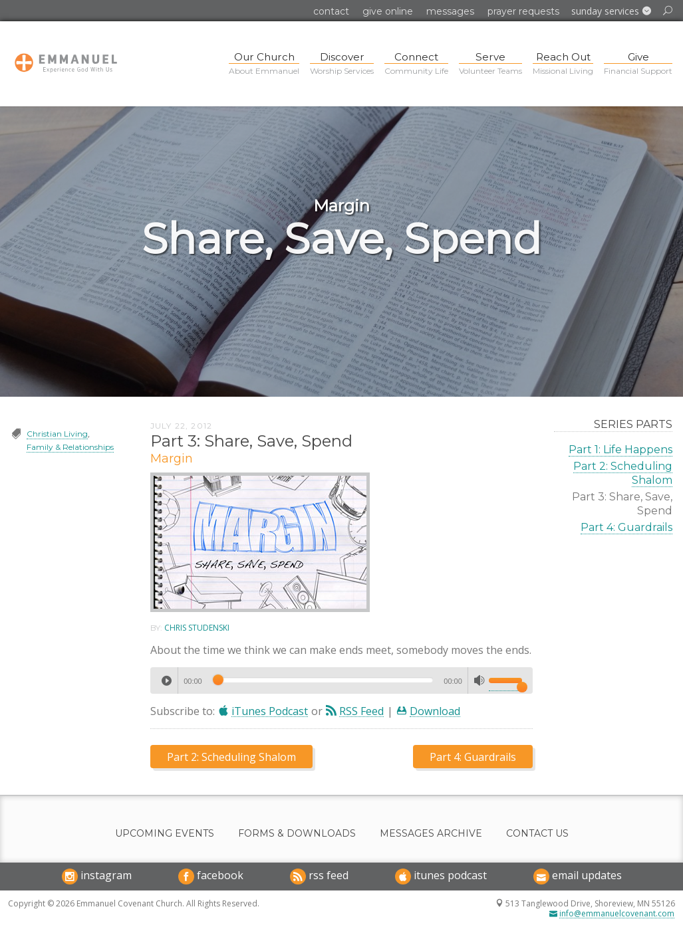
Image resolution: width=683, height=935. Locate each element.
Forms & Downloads (297, 833)
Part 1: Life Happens (620, 449)
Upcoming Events (164, 833)
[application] (341, 680)
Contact (331, 11)
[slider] (323, 679)
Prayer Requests (523, 11)
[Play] (166, 680)
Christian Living (57, 434)
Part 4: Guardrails (626, 527)
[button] (611, 11)
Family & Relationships (70, 447)
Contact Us (537, 833)
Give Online (387, 11)
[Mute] (479, 680)
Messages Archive (431, 833)
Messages (450, 11)
